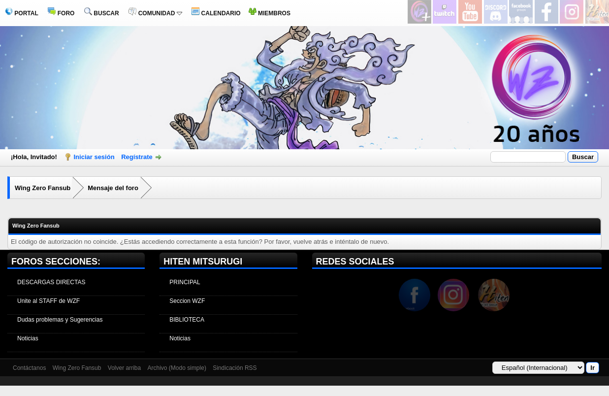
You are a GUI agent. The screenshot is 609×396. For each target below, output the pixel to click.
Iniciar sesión (94, 157)
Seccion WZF (187, 300)
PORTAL (21, 13)
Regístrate (137, 157)
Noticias (27, 338)
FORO (61, 13)
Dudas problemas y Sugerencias (59, 319)
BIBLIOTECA (186, 319)
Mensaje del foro (113, 188)
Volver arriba (124, 367)
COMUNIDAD (155, 13)
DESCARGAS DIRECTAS (51, 282)
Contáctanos (29, 367)
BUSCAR (101, 13)
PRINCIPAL (184, 282)
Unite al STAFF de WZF (48, 300)
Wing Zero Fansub (42, 188)
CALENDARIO (216, 13)
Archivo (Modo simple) (177, 367)
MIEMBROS (269, 13)
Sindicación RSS (234, 367)
